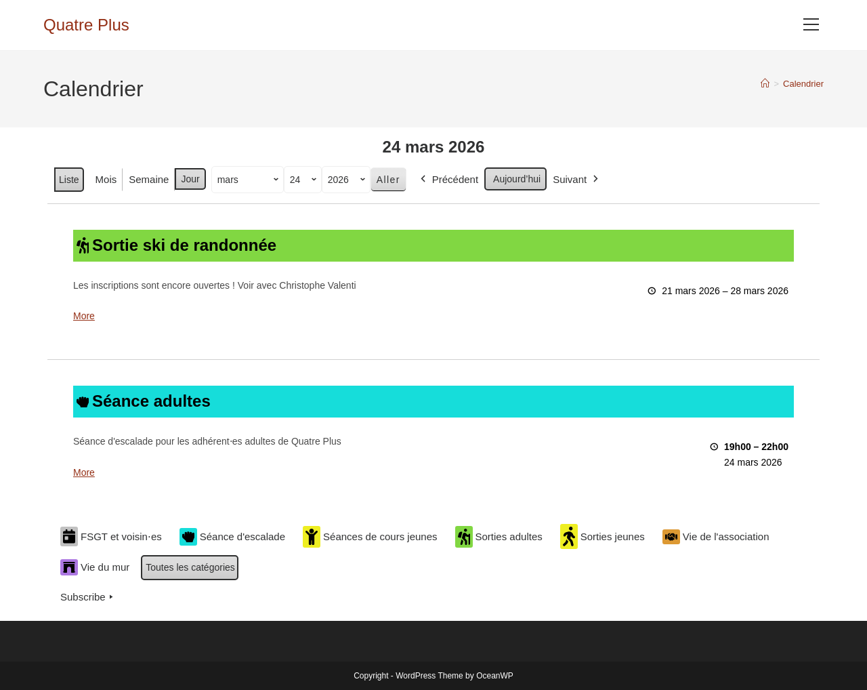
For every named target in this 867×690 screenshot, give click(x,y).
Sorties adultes (499, 537)
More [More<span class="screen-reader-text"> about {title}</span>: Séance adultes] (84, 471)
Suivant (577, 179)
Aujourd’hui (517, 179)
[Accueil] (765, 84)
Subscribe (88, 597)
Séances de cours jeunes (370, 537)
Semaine (149, 179)
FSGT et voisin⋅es (111, 536)
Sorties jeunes (602, 536)
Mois (106, 179)
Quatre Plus (86, 25)
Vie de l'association (715, 536)
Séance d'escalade (232, 537)
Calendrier (803, 84)
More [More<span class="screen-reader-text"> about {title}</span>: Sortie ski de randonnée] (84, 315)
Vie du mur (94, 567)
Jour (190, 179)
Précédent (448, 179)
